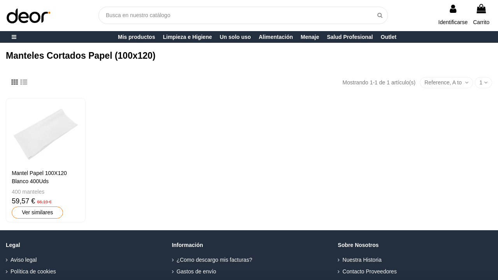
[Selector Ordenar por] (446, 82)
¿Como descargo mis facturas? (215, 260)
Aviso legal (24, 260)
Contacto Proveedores (369, 271)
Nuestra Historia (361, 260)
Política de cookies (33, 271)
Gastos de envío (196, 271)
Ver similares (37, 212)
